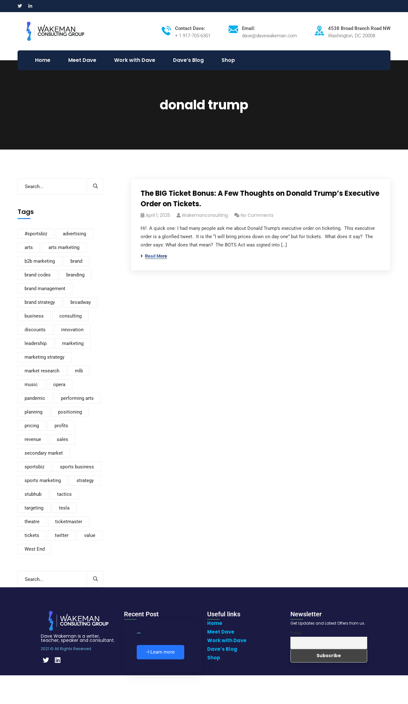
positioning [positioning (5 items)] (70, 412)
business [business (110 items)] (34, 316)
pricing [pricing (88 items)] (32, 426)
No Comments (257, 215)
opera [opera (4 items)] (59, 384)
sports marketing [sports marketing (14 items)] (43, 480)
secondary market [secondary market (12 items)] (44, 453)
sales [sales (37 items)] (62, 439)
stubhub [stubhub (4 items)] (33, 494)
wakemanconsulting (205, 215)
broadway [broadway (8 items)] (80, 302)
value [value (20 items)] (89, 535)
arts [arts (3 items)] (29, 247)
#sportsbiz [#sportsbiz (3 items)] (36, 234)
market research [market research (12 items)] (42, 371)
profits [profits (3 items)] (61, 426)
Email (295, 632)
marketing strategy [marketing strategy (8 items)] (44, 357)
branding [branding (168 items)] (75, 275)
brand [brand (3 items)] (76, 261)
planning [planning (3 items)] (33, 412)
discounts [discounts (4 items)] (35, 330)
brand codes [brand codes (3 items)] (38, 275)
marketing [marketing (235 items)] (73, 343)
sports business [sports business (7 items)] (77, 467)
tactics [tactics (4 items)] (64, 494)
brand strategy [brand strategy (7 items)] (40, 302)
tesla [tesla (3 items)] (64, 508)
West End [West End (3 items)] (35, 549)
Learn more (160, 652)
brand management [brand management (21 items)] (45, 288)
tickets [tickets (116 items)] (32, 535)
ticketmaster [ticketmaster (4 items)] (68, 521)
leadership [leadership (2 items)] (36, 343)
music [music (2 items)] (31, 384)
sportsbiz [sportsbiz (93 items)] (34, 467)
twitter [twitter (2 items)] (62, 535)
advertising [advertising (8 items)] (74, 234)
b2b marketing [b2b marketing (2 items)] (40, 261)
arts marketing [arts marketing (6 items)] (63, 247)
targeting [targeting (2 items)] (34, 508)
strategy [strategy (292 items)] (85, 480)
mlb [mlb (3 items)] (79, 371)
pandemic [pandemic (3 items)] (35, 398)
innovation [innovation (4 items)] (72, 330)
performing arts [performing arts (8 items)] (77, 398)
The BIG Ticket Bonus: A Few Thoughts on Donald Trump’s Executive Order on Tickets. (260, 198)
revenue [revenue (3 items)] (33, 439)
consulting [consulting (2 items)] (70, 316)
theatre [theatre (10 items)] (32, 521)
